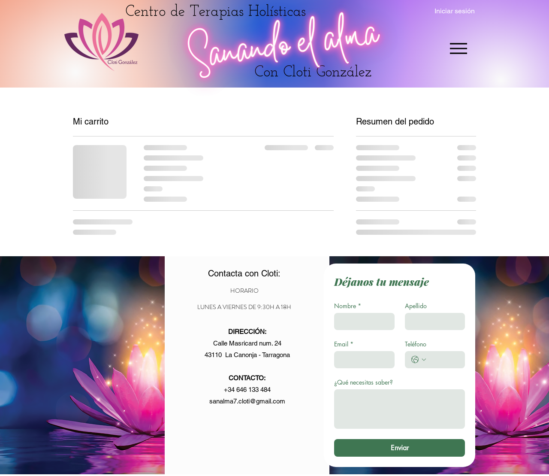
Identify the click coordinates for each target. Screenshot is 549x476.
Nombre (347, 305)
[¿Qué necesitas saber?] (399, 409)
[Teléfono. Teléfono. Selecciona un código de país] (418, 360)
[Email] (361, 359)
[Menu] (458, 48)
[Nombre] (361, 321)
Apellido (416, 305)
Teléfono (415, 344)
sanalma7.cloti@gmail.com (247, 401)
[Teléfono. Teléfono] (443, 359)
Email (343, 344)
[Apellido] (432, 321)
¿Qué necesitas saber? (363, 382)
